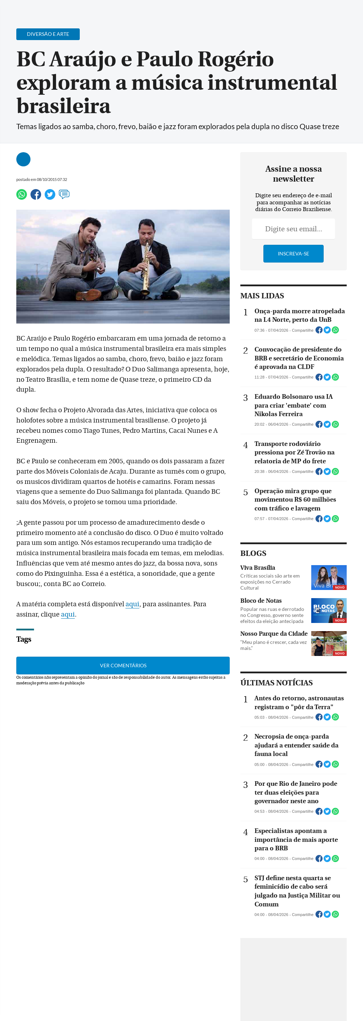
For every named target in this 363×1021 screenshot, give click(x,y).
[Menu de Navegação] (19, 9)
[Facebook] (311, 12)
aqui (132, 604)
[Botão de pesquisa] (40, 9)
